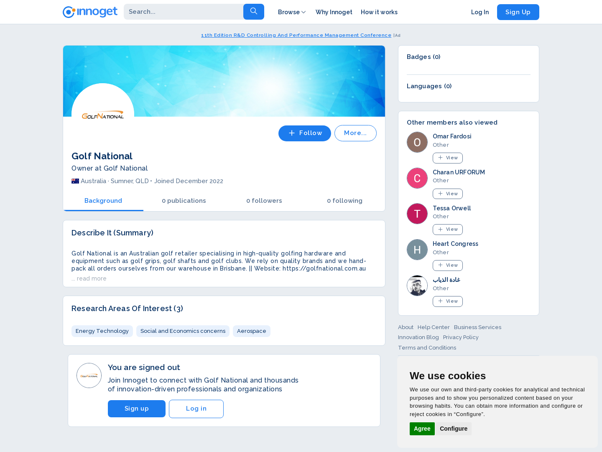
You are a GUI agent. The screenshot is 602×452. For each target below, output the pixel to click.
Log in (196, 408)
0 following (344, 200)
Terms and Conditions (427, 348)
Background (103, 200)
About (405, 327)
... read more (89, 278)
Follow (305, 133)
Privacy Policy (461, 337)
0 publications (184, 200)
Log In (480, 12)
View (447, 157)
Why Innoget (334, 12)
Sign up (137, 408)
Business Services (477, 327)
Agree (422, 428)
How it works (379, 12)
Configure (453, 428)
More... (355, 133)
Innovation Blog (418, 337)
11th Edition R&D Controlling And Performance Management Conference (296, 35)
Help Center (434, 327)
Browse (292, 12)
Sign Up (518, 12)
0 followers (264, 200)
